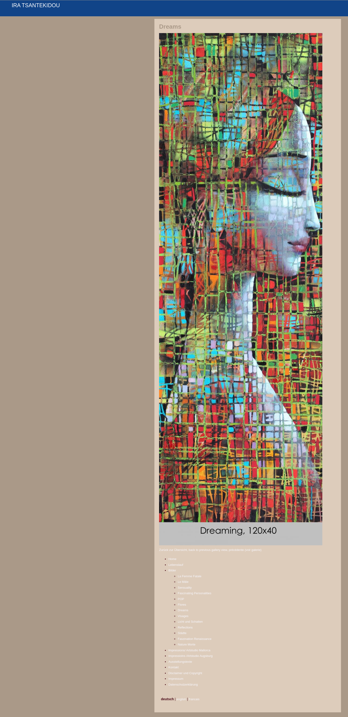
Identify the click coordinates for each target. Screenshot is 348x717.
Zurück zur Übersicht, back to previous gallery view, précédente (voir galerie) (210, 550)
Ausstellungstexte (180, 661)
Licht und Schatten (190, 621)
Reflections (185, 627)
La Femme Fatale (190, 576)
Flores (182, 604)
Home (172, 559)
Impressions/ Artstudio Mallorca (189, 650)
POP (181, 599)
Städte (182, 633)
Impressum (175, 678)
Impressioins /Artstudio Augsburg (190, 656)
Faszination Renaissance (195, 639)
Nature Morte (186, 644)
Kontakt (173, 667)
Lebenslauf (175, 565)
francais (194, 699)
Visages (183, 616)
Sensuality (185, 587)
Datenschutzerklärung (183, 684)
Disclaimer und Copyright (185, 673)
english (181, 699)
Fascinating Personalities (194, 593)
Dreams (183, 610)
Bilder (172, 570)
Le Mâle (183, 582)
